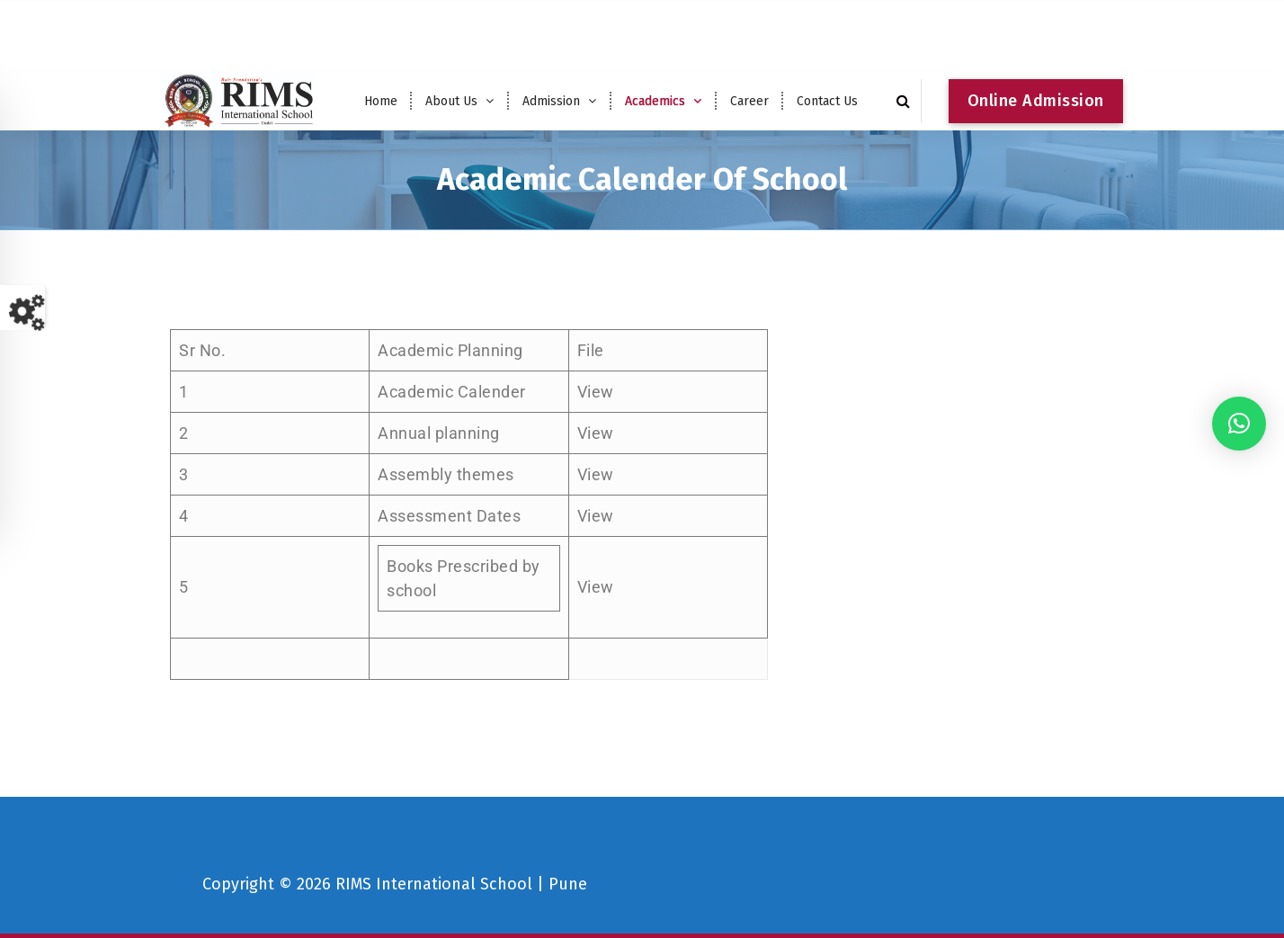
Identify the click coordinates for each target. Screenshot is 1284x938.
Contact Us (827, 101)
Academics (655, 101)
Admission (551, 101)
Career (749, 101)
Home (380, 101)
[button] (1239, 424)
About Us (451, 101)
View (595, 396)
